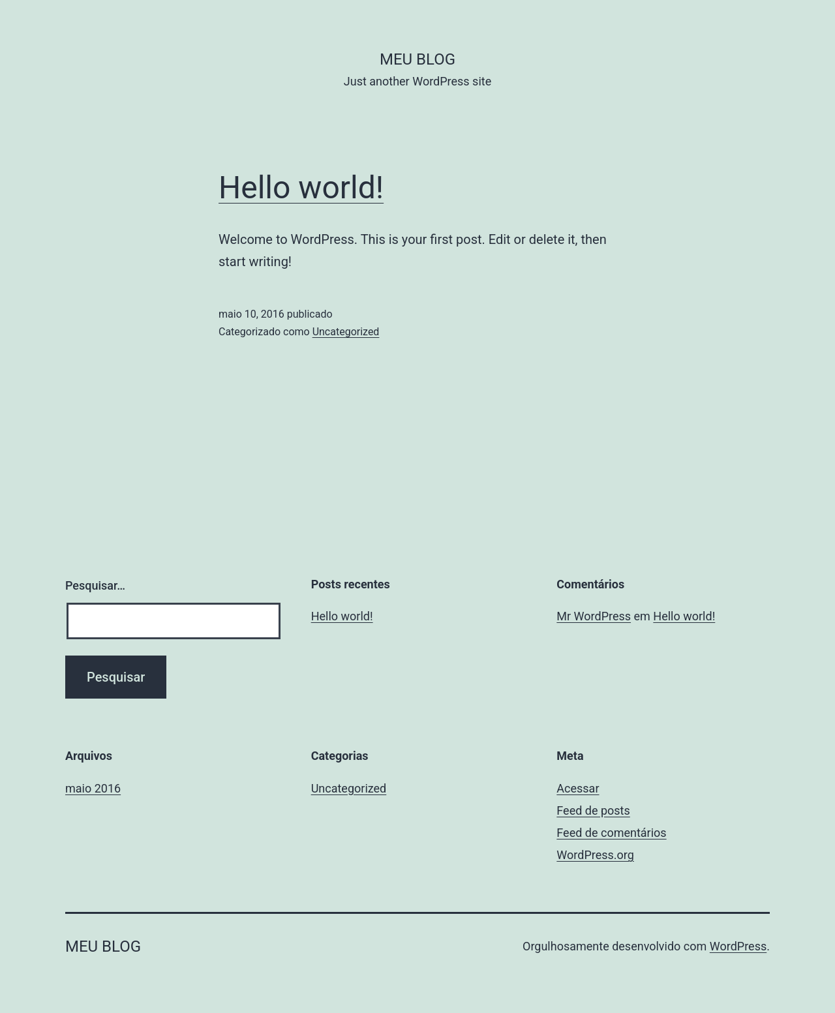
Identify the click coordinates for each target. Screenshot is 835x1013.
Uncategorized (346, 331)
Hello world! (301, 187)
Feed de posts (593, 810)
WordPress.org (595, 855)
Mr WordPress (593, 616)
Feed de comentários (611, 832)
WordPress (738, 946)
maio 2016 (93, 788)
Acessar (577, 788)
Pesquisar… (95, 585)
